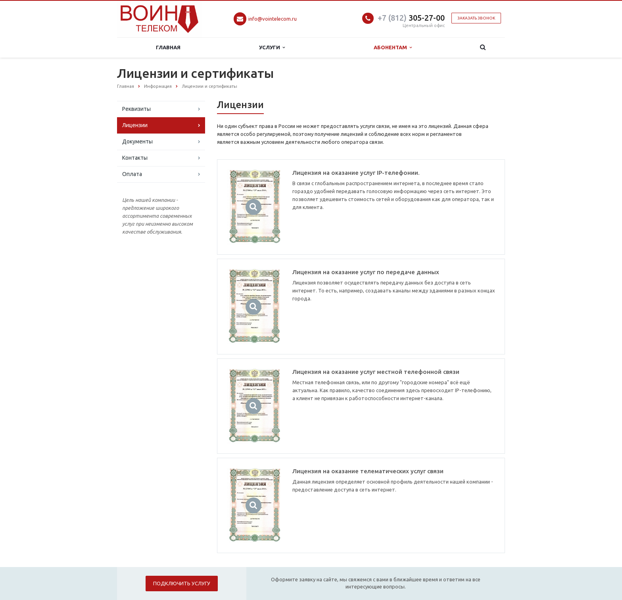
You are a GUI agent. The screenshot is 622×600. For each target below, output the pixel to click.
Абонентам (393, 47)
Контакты (135, 158)
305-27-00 (411, 17)
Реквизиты (136, 109)
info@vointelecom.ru (272, 18)
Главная (168, 47)
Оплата (132, 174)
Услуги (272, 47)
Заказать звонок (476, 18)
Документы (137, 141)
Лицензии (135, 125)
